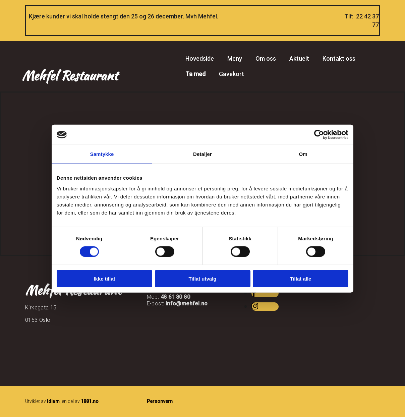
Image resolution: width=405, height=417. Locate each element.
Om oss (265, 58)
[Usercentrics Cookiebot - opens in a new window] (319, 135)
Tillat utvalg (202, 278)
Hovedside (199, 58)
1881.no (90, 401)
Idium (53, 401)
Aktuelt (299, 58)
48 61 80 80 (175, 297)
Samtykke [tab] (102, 154)
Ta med (195, 73)
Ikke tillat (104, 278)
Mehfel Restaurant (70, 75)
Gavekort (231, 73)
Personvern (160, 401)
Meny (234, 58)
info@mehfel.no (187, 303)
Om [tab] (303, 154)
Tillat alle (300, 278)
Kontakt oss (339, 58)
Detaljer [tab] (202, 154)
